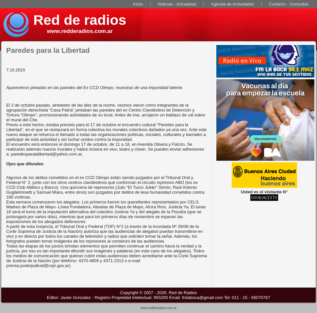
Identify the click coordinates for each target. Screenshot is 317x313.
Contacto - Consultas (289, 4)
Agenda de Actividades (232, 4)
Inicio (138, 4)
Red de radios (79, 20)
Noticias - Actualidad (177, 4)
